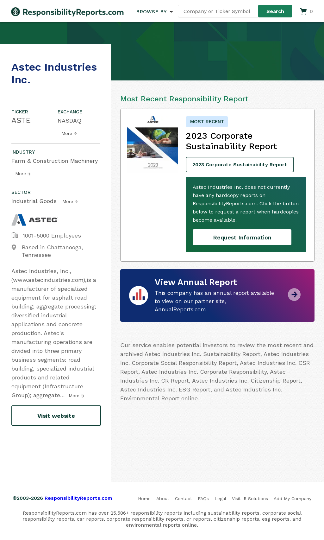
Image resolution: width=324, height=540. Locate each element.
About (162, 498)
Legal (220, 498)
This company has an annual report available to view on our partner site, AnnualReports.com (214, 301)
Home (144, 498)
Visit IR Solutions (250, 498)
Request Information (242, 237)
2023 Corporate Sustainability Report (239, 165)
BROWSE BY (151, 12)
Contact (183, 498)
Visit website (56, 415)
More (66, 133)
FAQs (203, 498)
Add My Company (292, 498)
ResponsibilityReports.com (78, 498)
